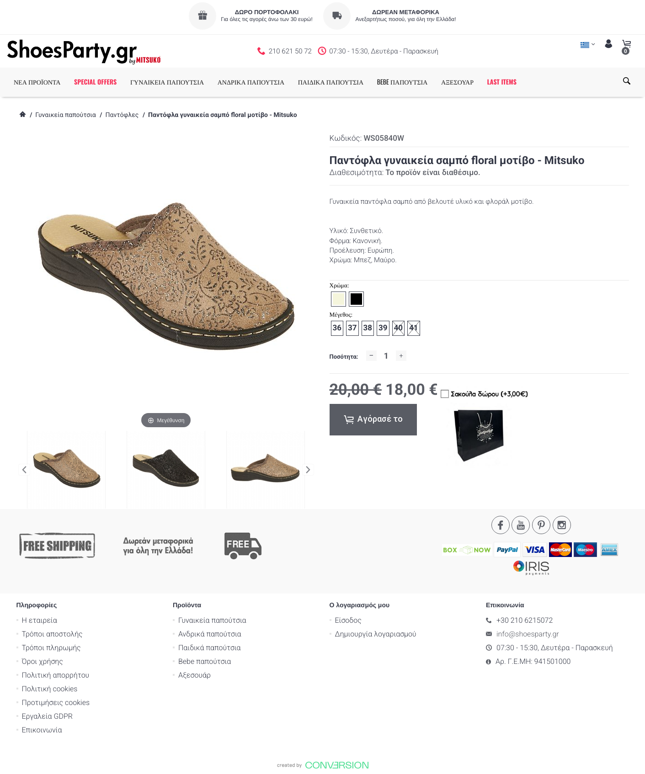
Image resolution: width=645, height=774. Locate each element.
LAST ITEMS (502, 82)
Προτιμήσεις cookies (56, 702)
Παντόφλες (122, 115)
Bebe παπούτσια (204, 661)
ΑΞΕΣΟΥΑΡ (457, 82)
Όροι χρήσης (42, 661)
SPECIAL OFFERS (95, 82)
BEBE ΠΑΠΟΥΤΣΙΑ (402, 82)
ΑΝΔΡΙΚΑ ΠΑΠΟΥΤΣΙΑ (251, 82)
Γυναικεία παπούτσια (65, 115)
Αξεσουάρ (194, 674)
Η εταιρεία (39, 619)
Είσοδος (348, 619)
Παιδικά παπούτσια (209, 647)
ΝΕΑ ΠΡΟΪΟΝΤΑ (37, 82)
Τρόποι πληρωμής (51, 647)
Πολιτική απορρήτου (56, 674)
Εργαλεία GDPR (47, 715)
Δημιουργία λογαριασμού (375, 633)
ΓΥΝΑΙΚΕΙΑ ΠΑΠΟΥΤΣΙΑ (167, 82)
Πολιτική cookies (50, 688)
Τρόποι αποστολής (52, 633)
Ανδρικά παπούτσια (209, 633)
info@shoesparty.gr (527, 633)
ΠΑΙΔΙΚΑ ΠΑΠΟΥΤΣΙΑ (330, 82)
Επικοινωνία (42, 729)
